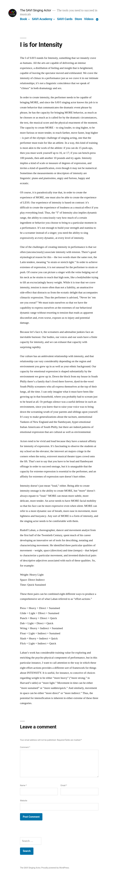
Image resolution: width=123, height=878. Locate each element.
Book (23, 19)
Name (23, 785)
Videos (89, 19)
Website (23, 800)
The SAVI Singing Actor (35, 10)
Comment (25, 747)
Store (78, 19)
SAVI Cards (64, 19)
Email (64, 785)
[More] (97, 19)
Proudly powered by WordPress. (55, 868)
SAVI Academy (42, 19)
